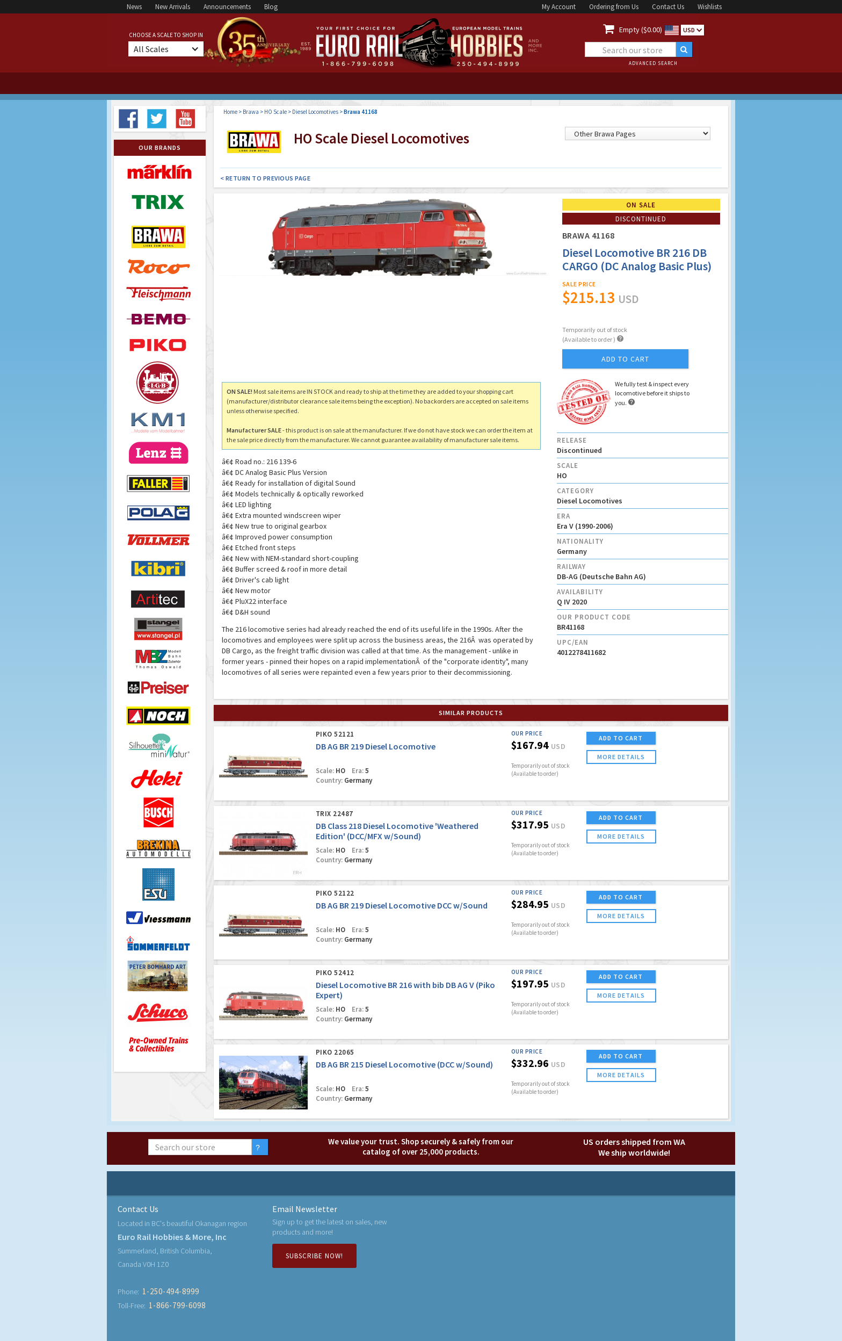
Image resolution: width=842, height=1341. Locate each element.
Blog (271, 6)
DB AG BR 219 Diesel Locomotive (375, 746)
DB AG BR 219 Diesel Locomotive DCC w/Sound (402, 905)
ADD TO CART (621, 738)
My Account (559, 6)
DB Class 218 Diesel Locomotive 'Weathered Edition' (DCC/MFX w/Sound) (397, 830)
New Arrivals (172, 6)
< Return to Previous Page (265, 178)
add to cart (625, 359)
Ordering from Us (613, 6)
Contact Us (668, 6)
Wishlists (710, 6)
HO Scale (275, 112)
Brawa (251, 112)
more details (621, 757)
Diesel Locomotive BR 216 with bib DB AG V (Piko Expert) (405, 989)
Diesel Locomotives (315, 112)
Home (230, 112)
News (134, 6)
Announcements (227, 6)
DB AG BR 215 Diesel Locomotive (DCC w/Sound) (404, 1064)
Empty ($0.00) (640, 29)
